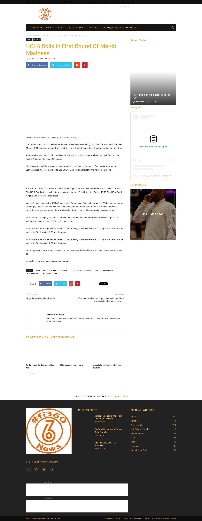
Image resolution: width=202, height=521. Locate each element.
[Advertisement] (125, 14)
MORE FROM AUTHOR (62, 337)
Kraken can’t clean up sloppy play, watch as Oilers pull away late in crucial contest (101, 300)
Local (132, 441)
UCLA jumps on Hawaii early (71, 365)
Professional (136, 425)
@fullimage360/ (117, 396)
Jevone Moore (139, 102)
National (134, 446)
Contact (106, 2)
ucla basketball (33, 274)
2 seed (37, 270)
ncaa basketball (107, 270)
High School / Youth (139, 429)
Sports (81, 2)
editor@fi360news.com (47, 461)
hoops (73, 270)
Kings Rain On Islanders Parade (40, 298)
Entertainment (97, 2)
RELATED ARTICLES (37, 337)
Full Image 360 (138, 184)
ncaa (96, 270)
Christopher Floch (36, 59)
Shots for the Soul (138, 450)
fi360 (44, 270)
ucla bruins (46, 274)
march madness (84, 270)
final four (63, 270)
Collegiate (36, 39)
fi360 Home (73, 2)
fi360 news (53, 270)
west (55, 274)
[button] (172, 27)
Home (28, 35)
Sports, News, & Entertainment (122, 2)
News (88, 2)
